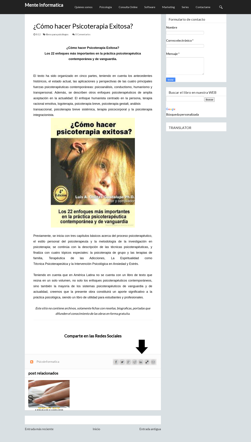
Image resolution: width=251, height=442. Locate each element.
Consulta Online (128, 7)
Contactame (203, 7)
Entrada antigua (150, 429)
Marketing (168, 7)
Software (149, 7)
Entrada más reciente (39, 429)
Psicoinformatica (48, 361)
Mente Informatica (44, 5)
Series (185, 7)
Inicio (96, 429)
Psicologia (105, 7)
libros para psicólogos (57, 34)
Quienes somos (84, 7)
